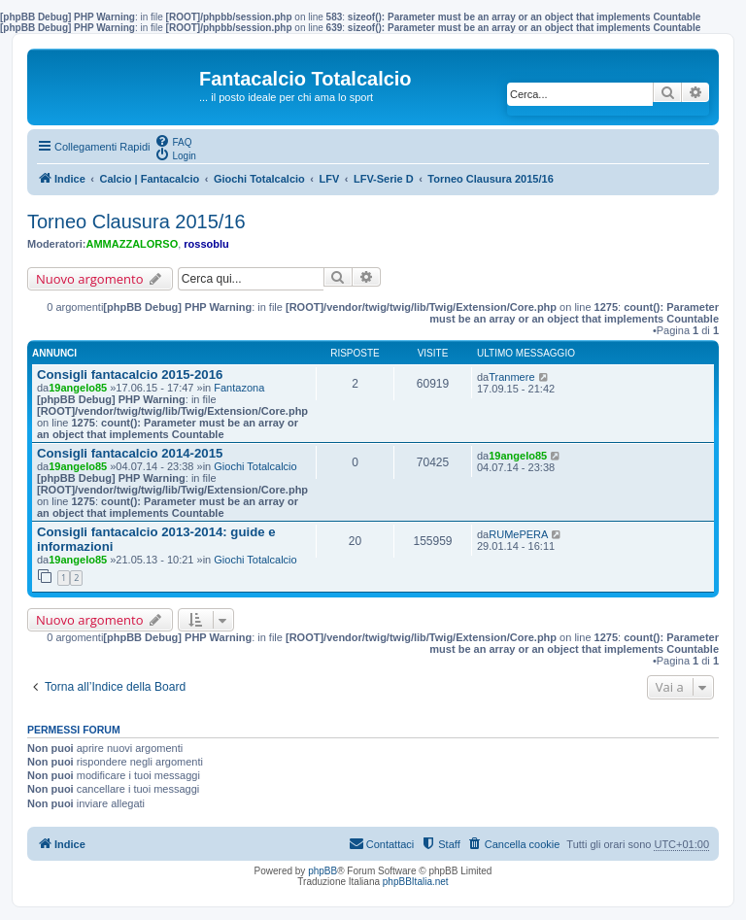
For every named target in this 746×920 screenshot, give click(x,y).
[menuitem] (172, 141)
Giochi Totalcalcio (255, 466)
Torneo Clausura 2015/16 (136, 221)
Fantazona (239, 387)
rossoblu (206, 244)
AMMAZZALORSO (132, 244)
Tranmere (511, 377)
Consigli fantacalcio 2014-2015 (129, 453)
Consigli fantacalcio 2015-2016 (129, 374)
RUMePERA (518, 534)
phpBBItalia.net (416, 881)
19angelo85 (78, 387)
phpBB (322, 871)
